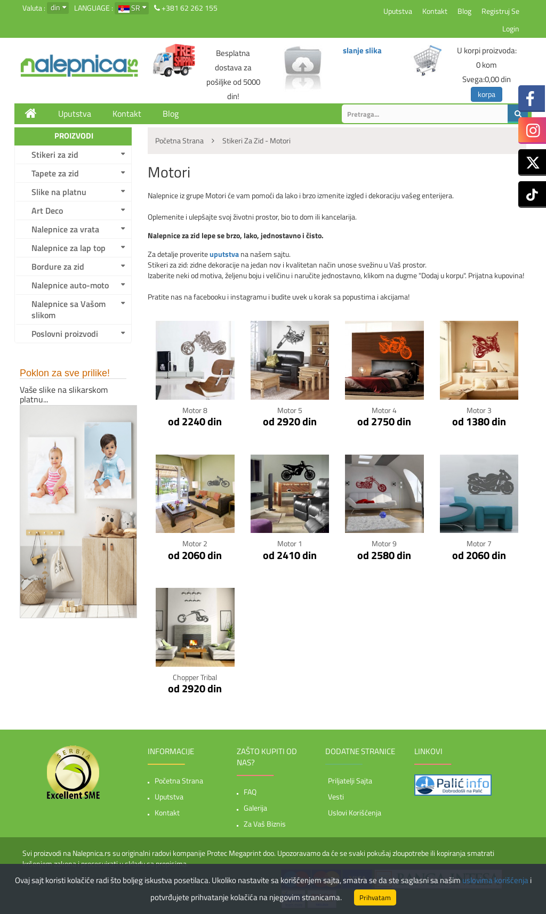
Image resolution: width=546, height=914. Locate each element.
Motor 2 (194, 543)
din (55, 7)
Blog (464, 11)
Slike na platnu (58, 191)
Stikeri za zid (54, 154)
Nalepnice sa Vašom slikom (68, 309)
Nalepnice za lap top (68, 247)
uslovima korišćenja (495, 880)
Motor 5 (289, 410)
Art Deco (47, 210)
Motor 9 (384, 543)
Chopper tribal (195, 677)
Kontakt (434, 11)
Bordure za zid (57, 266)
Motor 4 (384, 410)
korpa (486, 94)
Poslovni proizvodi (64, 333)
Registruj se (500, 11)
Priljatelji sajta (350, 780)
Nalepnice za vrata (65, 229)
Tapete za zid (55, 173)
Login (510, 28)
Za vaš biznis (265, 823)
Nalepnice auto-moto (70, 285)
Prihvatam (375, 897)
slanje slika (362, 50)
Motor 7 (479, 543)
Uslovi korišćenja (354, 812)
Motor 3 (479, 410)
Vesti (336, 796)
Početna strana (179, 780)
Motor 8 (194, 410)
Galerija (255, 807)
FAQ (250, 791)
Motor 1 (289, 543)
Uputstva (397, 11)
